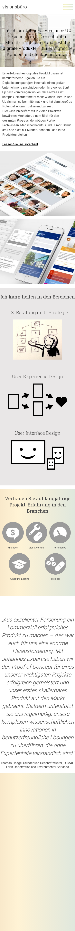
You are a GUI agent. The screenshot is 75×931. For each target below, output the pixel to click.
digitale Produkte (20, 48)
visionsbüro (14, 7)
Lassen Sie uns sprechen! (20, 144)
